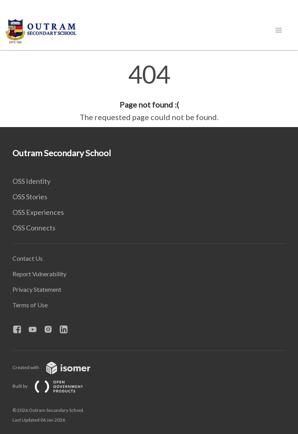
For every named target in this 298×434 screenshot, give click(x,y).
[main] (149, 92)
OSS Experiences (38, 212)
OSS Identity (31, 181)
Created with (57, 367)
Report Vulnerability (39, 273)
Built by (53, 386)
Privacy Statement (36, 289)
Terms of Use (30, 305)
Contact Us (27, 258)
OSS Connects (33, 227)
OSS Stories (29, 196)
